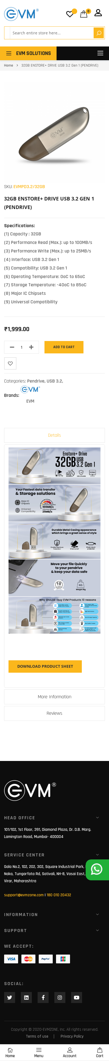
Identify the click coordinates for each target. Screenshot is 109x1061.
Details (54, 435)
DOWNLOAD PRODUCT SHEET (45, 666)
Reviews (54, 713)
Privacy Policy (72, 1036)
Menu (38, 1053)
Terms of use (37, 1036)
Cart (100, 1053)
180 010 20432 (59, 895)
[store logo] (21, 14)
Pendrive (35, 381)
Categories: (15, 381)
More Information (54, 697)
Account (70, 1053)
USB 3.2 (54, 381)
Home (8, 65)
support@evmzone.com (24, 895)
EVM (30, 401)
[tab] (54, 435)
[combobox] (51, 33)
